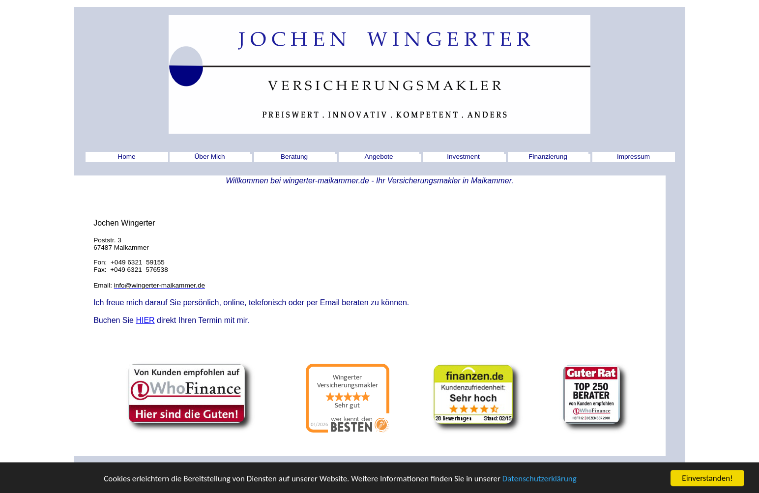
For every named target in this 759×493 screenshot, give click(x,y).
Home (126, 156)
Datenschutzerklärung (539, 480)
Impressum (633, 156)
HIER (145, 320)
